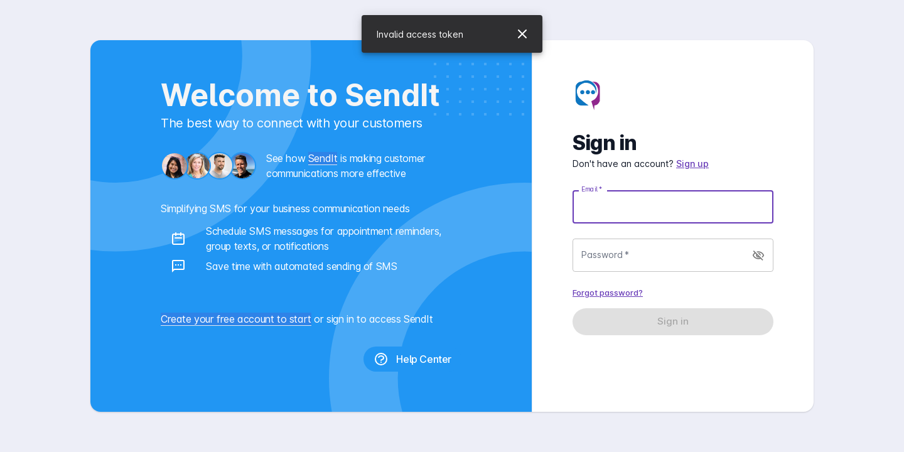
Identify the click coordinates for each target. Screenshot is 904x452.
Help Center (412, 359)
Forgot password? (608, 293)
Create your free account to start (236, 319)
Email (591, 189)
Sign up (692, 163)
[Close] (522, 34)
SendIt (323, 158)
